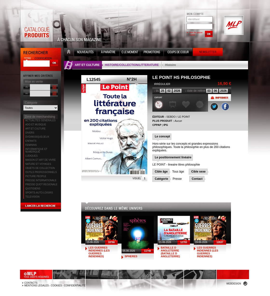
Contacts (30, 283)
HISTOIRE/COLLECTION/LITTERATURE (132, 65)
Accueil (69, 52)
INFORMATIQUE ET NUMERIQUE (36, 150)
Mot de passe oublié (195, 33)
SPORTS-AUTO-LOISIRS (39, 192)
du (26, 86)
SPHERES (131, 256)
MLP (233, 25)
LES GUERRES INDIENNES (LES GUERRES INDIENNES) (99, 252)
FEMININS (31, 145)
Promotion (151, 52)
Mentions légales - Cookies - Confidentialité (54, 285)
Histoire (170, 65)
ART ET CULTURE (35, 128)
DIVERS (29, 132)
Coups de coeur (178, 52)
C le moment (130, 52)
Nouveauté (85, 52)
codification (43, 58)
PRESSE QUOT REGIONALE (41, 184)
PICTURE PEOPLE (35, 176)
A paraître (108, 52)
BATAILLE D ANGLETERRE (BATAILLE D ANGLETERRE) (170, 252)
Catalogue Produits (36, 25)
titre (28, 58)
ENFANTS (30, 141)
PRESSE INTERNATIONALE (40, 180)
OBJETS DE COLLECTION (40, 168)
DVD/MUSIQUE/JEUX (37, 136)
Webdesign (233, 283)
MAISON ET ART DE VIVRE (40, 160)
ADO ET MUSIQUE (35, 124)
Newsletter (208, 52)
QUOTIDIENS (32, 188)
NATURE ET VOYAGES (38, 164)
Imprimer (219, 97)
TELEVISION (32, 196)
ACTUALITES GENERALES (40, 120)
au (26, 93)
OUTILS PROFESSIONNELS (41, 172)
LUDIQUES (31, 155)
